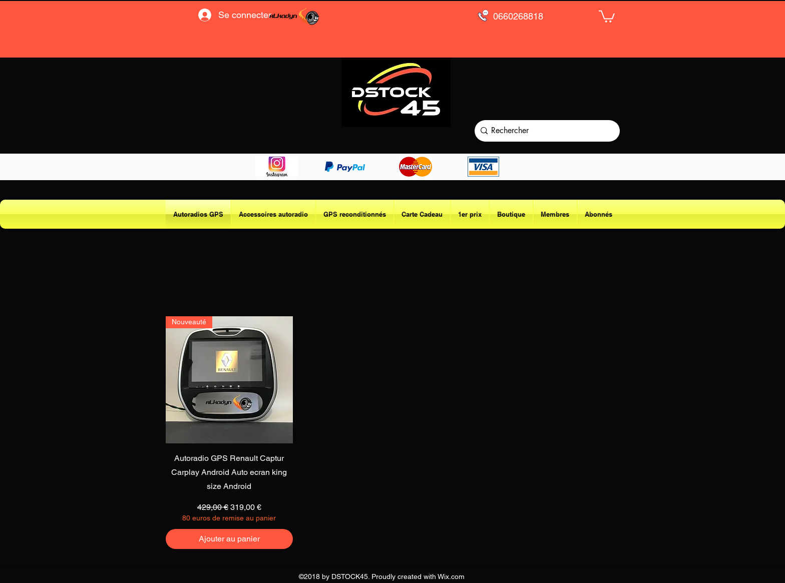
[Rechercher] (545, 131)
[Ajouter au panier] (229, 539)
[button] (607, 16)
